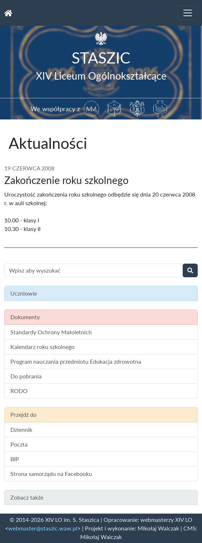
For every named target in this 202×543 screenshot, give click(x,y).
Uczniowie (23, 293)
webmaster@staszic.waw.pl (42, 528)
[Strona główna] (8, 13)
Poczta (19, 444)
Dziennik (21, 429)
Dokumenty (25, 316)
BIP (14, 458)
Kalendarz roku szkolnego (42, 346)
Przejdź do (23, 414)
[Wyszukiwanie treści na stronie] (93, 270)
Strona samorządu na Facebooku (51, 473)
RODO (19, 390)
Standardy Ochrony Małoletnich (51, 332)
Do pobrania (26, 376)
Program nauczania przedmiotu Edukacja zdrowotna (75, 361)
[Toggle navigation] (188, 13)
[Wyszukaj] (190, 270)
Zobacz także (26, 497)
